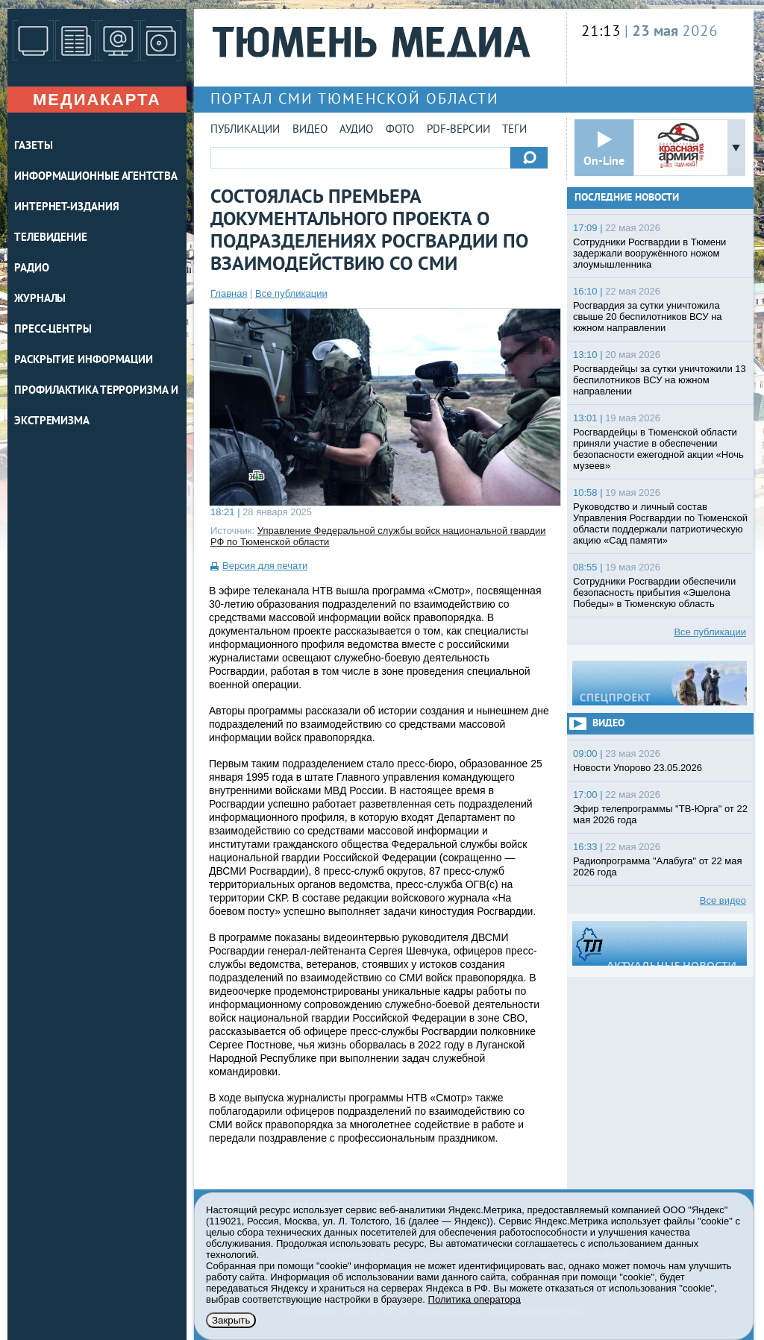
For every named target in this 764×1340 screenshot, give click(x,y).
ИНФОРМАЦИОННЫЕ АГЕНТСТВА (96, 177)
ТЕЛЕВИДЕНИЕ (50, 238)
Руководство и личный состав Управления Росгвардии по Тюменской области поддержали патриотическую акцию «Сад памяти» (660, 523)
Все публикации (291, 293)
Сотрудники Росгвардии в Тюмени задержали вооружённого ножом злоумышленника (649, 253)
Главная (228, 293)
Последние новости (626, 198)
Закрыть (231, 1320)
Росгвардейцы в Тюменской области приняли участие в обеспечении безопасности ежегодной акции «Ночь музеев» (658, 449)
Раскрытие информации (83, 360)
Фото (400, 130)
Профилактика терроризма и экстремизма (96, 406)
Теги (514, 130)
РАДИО (31, 269)
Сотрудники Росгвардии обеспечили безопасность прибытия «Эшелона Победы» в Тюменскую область (654, 592)
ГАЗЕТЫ (33, 146)
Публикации (245, 130)
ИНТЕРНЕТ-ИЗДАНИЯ (66, 208)
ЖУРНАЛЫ (40, 299)
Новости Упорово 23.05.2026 (637, 767)
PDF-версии (458, 130)
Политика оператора (474, 1299)
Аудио (356, 130)
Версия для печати (264, 565)
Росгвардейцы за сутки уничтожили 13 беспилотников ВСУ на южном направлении (659, 380)
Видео (310, 130)
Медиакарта (97, 99)
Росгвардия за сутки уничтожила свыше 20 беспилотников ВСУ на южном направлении (647, 316)
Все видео (723, 900)
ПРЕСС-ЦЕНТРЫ (53, 330)
